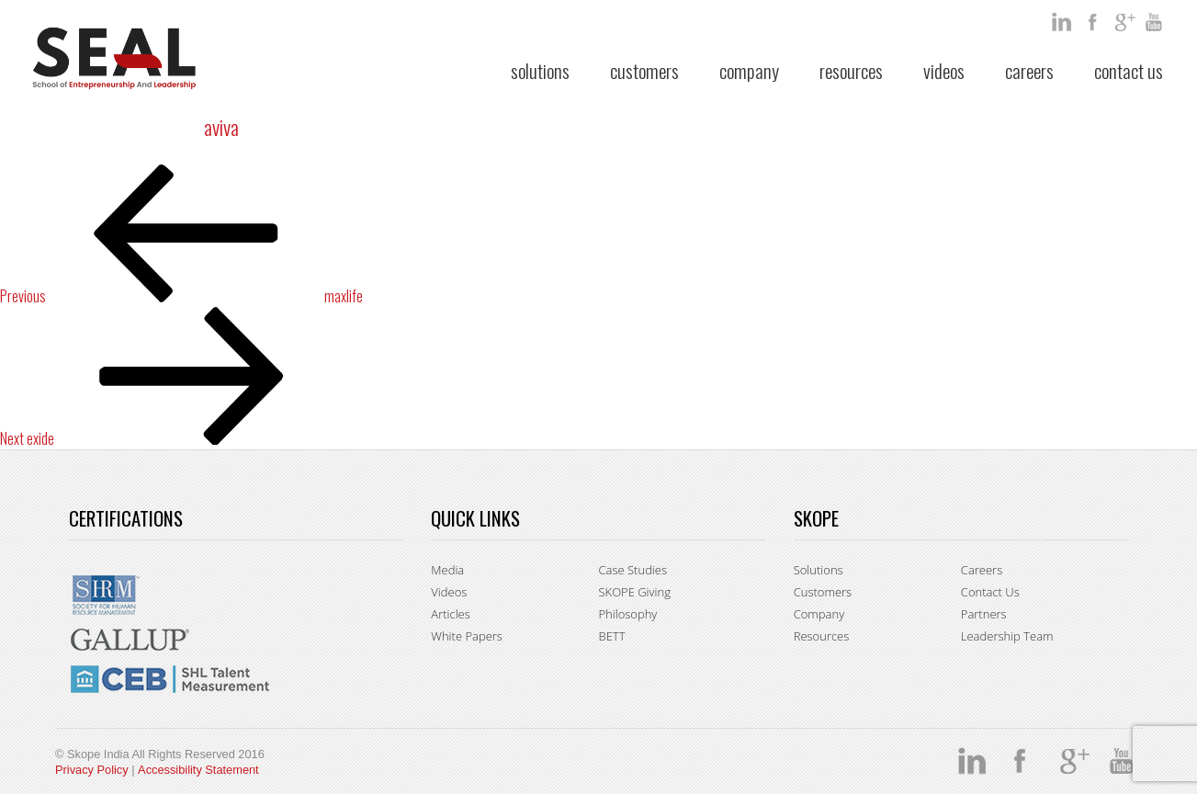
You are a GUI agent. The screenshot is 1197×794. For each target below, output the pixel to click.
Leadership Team (1007, 636)
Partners (984, 614)
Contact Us (1128, 70)
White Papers (467, 636)
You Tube (1157, 22)
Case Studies (632, 569)
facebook (1094, 22)
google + (1125, 22)
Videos (944, 70)
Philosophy (627, 614)
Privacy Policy (92, 770)
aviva (221, 127)
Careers (1029, 70)
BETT (611, 636)
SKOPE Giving (634, 592)
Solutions (540, 70)
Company (749, 70)
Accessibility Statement (198, 770)
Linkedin (1063, 22)
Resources (851, 70)
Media (447, 569)
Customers (644, 70)
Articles (450, 614)
